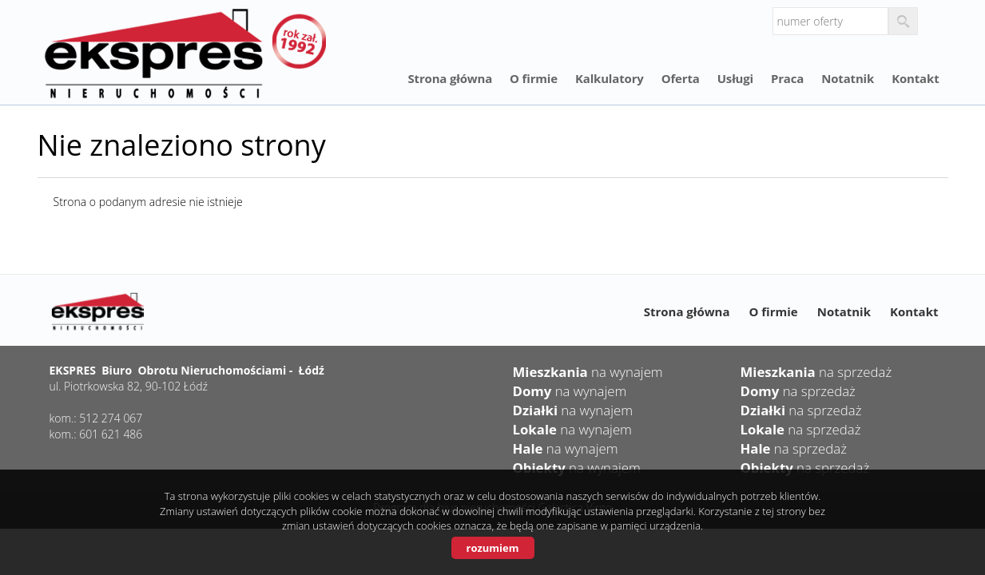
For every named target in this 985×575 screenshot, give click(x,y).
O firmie (534, 78)
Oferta (680, 78)
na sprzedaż (816, 372)
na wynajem (588, 372)
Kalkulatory (609, 78)
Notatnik (847, 78)
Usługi (735, 78)
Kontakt (915, 78)
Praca (787, 78)
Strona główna (449, 78)
